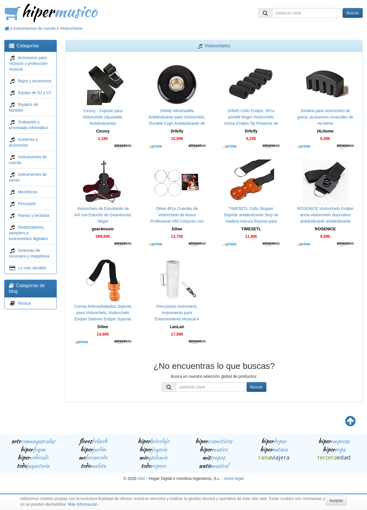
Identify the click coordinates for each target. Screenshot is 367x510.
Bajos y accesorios (35, 81)
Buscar (352, 13)
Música (24, 303)
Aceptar (336, 500)
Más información (82, 504)
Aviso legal (233, 478)
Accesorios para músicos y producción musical (28, 63)
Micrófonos (28, 192)
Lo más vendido (32, 268)
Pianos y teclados (34, 215)
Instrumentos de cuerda (34, 28)
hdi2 (141, 478)
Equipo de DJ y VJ (34, 92)
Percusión (27, 203)
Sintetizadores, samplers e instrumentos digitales (28, 233)
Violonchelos (71, 28)
